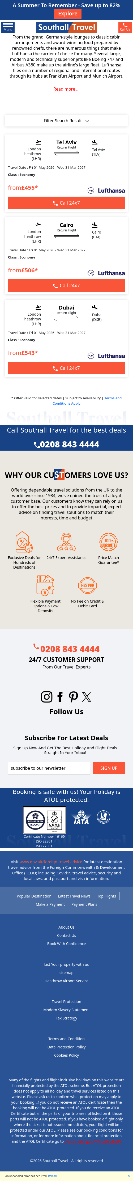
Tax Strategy (66, 1018)
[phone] (125, 27)
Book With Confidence (66, 943)
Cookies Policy (66, 1055)
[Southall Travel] (66, 27)
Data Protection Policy (66, 1046)
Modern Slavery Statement (66, 1009)
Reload (52, 1176)
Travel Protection (66, 1001)
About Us (66, 927)
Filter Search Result (66, 121)
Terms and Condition (66, 1038)
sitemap (66, 972)
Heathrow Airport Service (66, 980)
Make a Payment (50, 904)
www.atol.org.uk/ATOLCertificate (93, 1141)
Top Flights (106, 896)
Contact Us (66, 935)
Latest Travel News (74, 896)
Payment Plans (84, 904)
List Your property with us (66, 964)
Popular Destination (34, 896)
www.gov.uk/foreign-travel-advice (51, 861)
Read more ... (66, 89)
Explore (68, 13)
